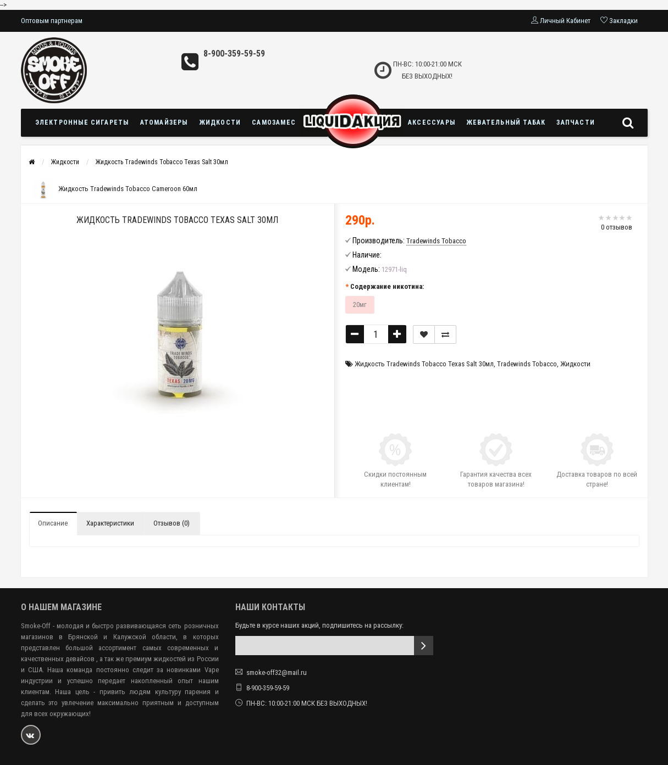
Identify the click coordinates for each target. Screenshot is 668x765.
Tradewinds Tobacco (527, 364)
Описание (53, 523)
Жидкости (220, 122)
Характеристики (110, 523)
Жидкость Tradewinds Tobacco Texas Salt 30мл (162, 162)
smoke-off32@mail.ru (276, 672)
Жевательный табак (505, 122)
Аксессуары (431, 122)
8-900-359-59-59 (234, 53)
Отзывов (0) (171, 523)
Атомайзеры (164, 122)
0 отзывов (616, 227)
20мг (360, 304)
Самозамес (274, 122)
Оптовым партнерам (51, 20)
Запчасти (575, 122)
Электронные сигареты (82, 122)
